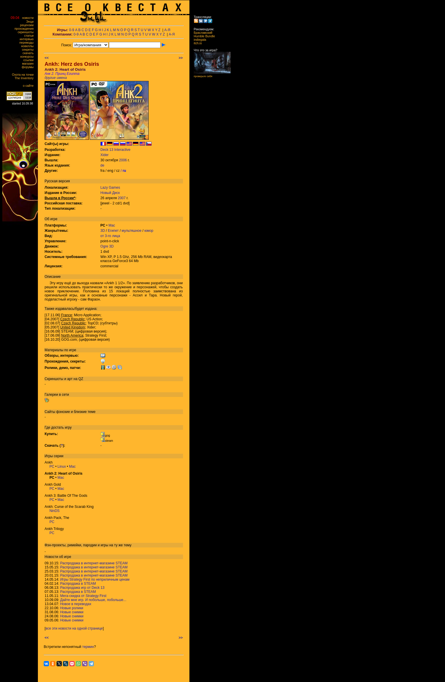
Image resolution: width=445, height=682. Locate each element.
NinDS (55, 511)
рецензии (28, 25)
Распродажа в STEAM (78, 584)
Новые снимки (71, 612)
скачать (29, 53)
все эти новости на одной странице (74, 628)
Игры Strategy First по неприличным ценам (94, 579)
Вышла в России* (60, 198)
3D (103, 231)
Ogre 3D (107, 246)
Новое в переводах (75, 604)
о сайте (29, 85)
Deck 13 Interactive (116, 150)
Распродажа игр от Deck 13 (82, 588)
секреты (29, 49)
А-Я (167, 30)
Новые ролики (71, 608)
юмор (148, 231)
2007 (122, 198)
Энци (31, 21)
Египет (113, 231)
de (102, 165)
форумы (29, 67)
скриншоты (27, 32)
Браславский (201, 32)
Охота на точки (24, 74)
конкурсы (28, 56)
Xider (105, 155)
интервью (28, 39)
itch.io (196, 43)
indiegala (198, 39)
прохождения (25, 28)
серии (59, 456)
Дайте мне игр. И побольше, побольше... (93, 600)
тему (127, 545)
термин (88, 647)
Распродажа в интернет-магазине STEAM (93, 563)
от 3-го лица (110, 236)
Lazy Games (110, 187)
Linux (61, 466)
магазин (29, 63)
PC (52, 466)
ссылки (30, 60)
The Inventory (25, 78)
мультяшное (131, 231)
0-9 (71, 30)
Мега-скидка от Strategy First (83, 596)
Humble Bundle (202, 36)
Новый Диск (110, 193)
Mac (111, 225)
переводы (28, 42)
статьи (30, 35)
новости (29, 18)
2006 (123, 160)
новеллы (28, 46)
